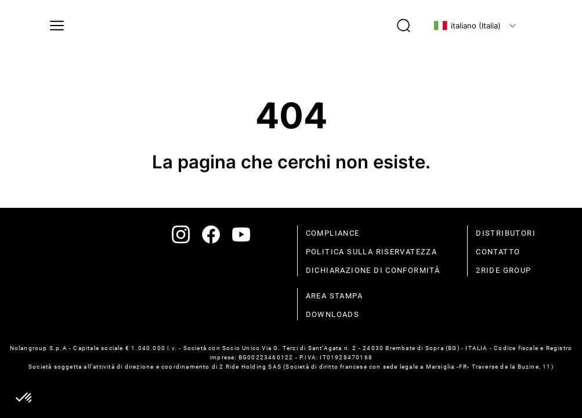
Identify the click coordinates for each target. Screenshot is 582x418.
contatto (498, 251)
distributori (506, 233)
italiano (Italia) (467, 26)
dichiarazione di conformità (373, 270)
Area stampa (334, 295)
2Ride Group (503, 270)
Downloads (333, 314)
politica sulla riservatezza (372, 251)
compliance (333, 233)
